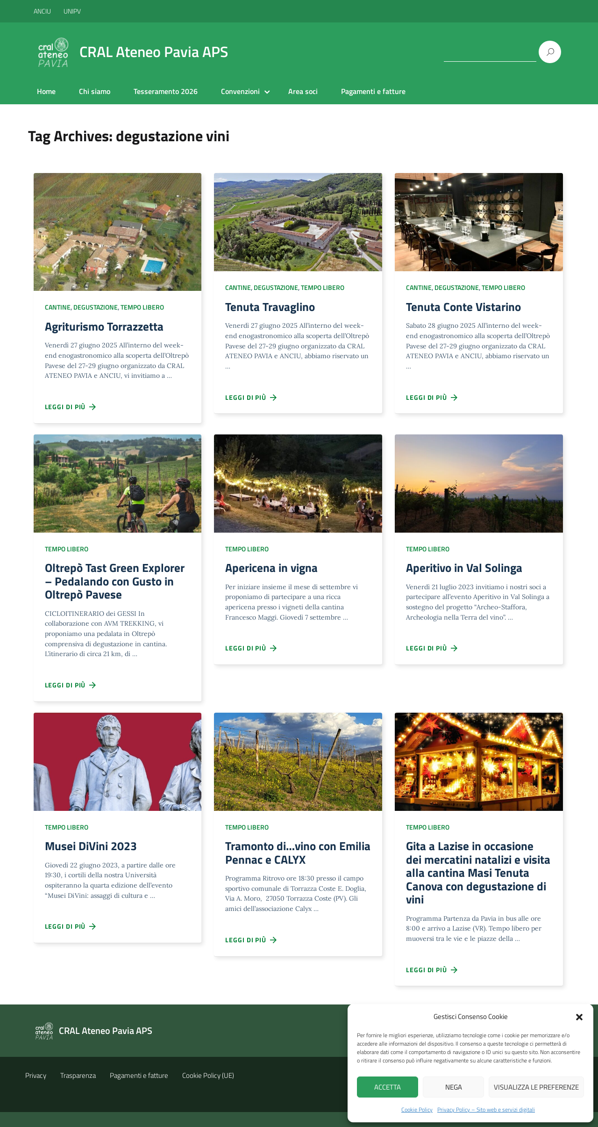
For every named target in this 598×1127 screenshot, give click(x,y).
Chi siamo (94, 91)
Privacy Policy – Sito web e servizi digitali (486, 1109)
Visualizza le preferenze (536, 1087)
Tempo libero (142, 307)
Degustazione (95, 307)
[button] (579, 1016)
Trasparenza (78, 1090)
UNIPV (72, 11)
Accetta (387, 1087)
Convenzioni (240, 91)
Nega (453, 1087)
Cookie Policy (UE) (208, 1090)
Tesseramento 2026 (166, 91)
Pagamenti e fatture (373, 91)
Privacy (35, 1090)
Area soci (303, 91)
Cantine (58, 307)
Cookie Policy (417, 1109)
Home (46, 91)
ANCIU (43, 11)
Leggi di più (71, 409)
